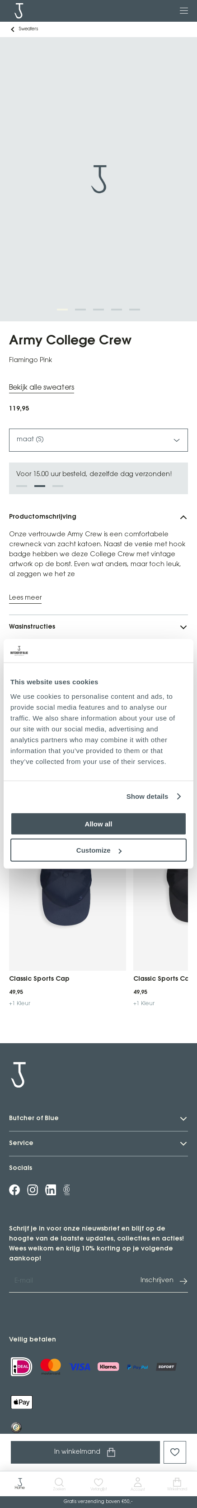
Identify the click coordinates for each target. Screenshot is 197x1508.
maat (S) (98, 440)
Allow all (99, 824)
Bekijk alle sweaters (41, 387)
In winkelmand (85, 1452)
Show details (148, 796)
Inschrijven (164, 1281)
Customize (99, 850)
